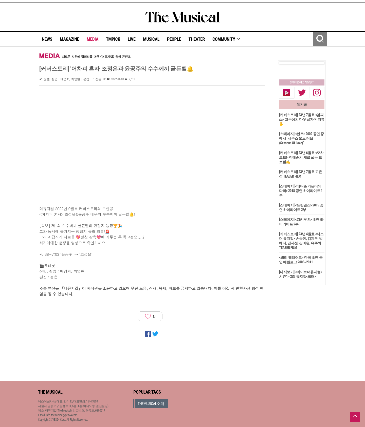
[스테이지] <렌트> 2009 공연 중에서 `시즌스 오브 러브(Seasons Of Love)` (301, 138)
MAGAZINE (69, 39)
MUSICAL (151, 39)
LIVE (132, 39)
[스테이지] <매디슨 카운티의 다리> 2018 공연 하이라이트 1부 (300, 190)
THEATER (197, 39)
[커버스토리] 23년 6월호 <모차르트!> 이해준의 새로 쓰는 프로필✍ (301, 157)
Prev (287, 63)
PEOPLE (174, 39)
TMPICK (113, 39)
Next (317, 63)
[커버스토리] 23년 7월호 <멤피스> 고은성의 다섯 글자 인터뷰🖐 (301, 119)
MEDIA (92, 39)
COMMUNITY (226, 39)
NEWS (47, 39)
